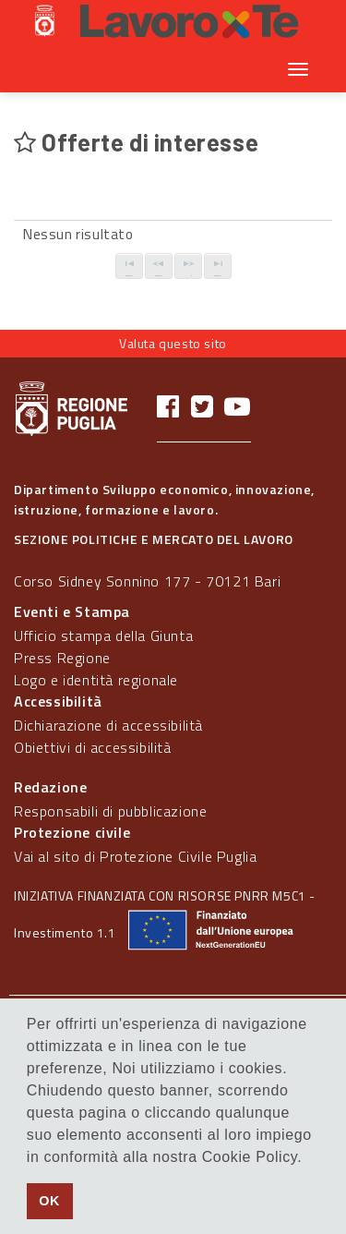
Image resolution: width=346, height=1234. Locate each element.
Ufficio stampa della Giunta (103, 635)
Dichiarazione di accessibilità (108, 725)
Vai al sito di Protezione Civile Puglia (135, 856)
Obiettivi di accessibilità (93, 747)
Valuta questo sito (173, 343)
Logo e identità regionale (96, 680)
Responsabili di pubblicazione (110, 811)
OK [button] (49, 1200)
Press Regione (62, 658)
